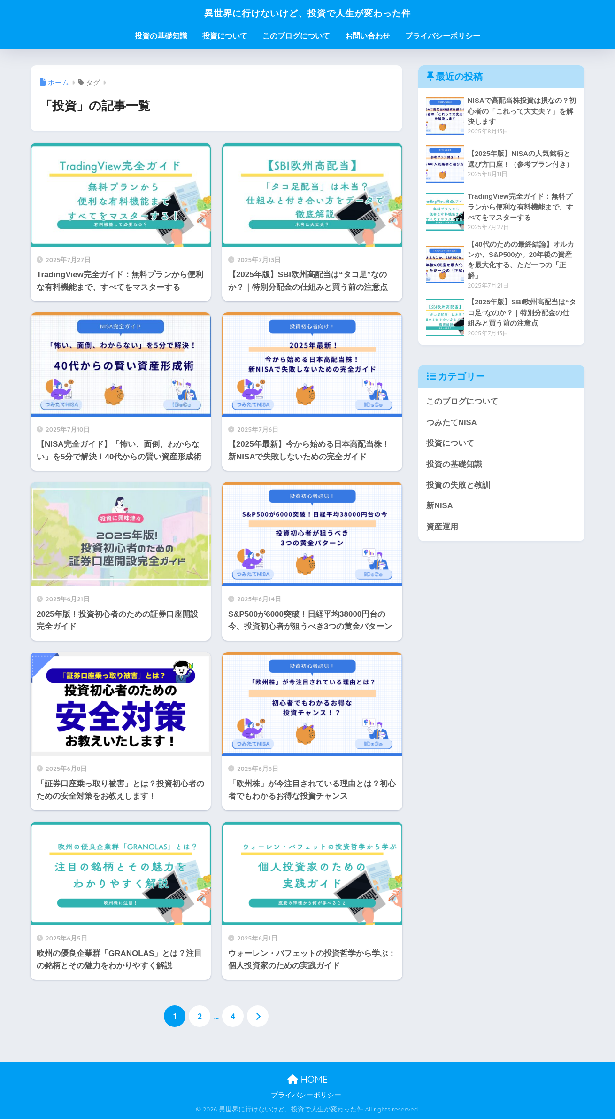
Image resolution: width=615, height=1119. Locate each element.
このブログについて (296, 36)
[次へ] (258, 1016)
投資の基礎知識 (161, 36)
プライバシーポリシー (442, 36)
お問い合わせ (367, 36)
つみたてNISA (451, 423)
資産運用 (442, 528)
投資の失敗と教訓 (458, 486)
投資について (224, 36)
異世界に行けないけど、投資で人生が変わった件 (307, 12)
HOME (307, 1079)
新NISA (439, 507)
